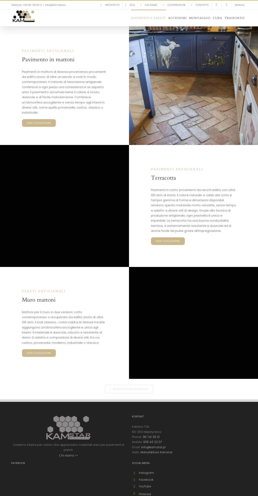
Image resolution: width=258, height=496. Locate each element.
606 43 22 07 (152, 442)
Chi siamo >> (68, 455)
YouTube (145, 486)
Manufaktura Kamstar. (156, 452)
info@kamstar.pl (153, 447)
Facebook (146, 480)
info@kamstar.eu (55, 5)
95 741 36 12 (151, 437)
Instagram (146, 473)
